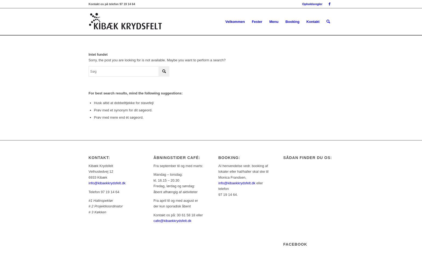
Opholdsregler (312, 4)
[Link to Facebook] (329, 4)
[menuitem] (311, 4)
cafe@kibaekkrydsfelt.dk (172, 221)
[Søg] (328, 21)
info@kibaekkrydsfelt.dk (107, 183)
